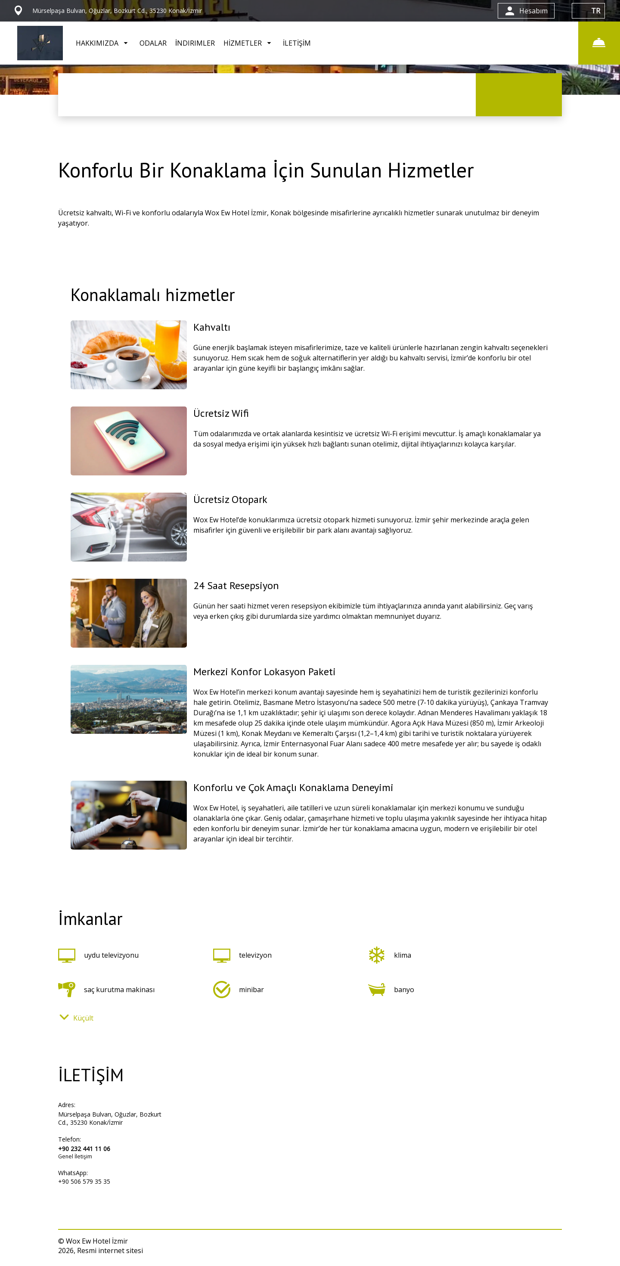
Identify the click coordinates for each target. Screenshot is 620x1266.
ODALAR (153, 43)
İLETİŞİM (297, 43)
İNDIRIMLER (195, 43)
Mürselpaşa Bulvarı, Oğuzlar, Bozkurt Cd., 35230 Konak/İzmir (109, 1118)
